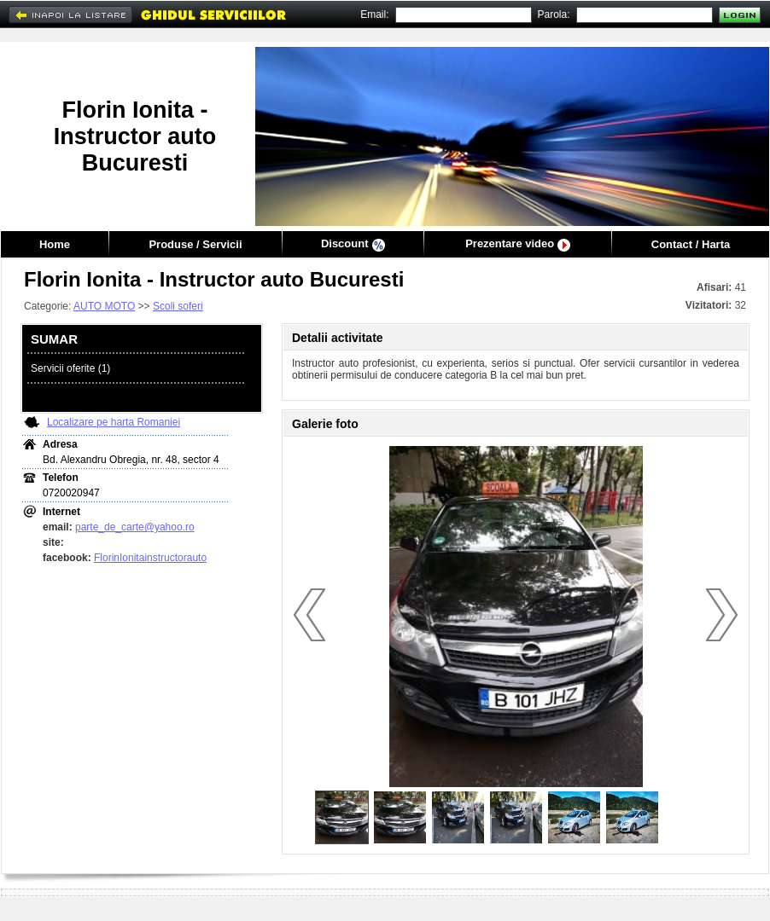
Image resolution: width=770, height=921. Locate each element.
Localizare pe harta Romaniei (113, 422)
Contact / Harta (690, 244)
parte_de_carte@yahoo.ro (135, 527)
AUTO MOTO (104, 306)
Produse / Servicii (195, 244)
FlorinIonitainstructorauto (150, 558)
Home (54, 244)
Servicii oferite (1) (70, 368)
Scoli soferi (178, 306)
